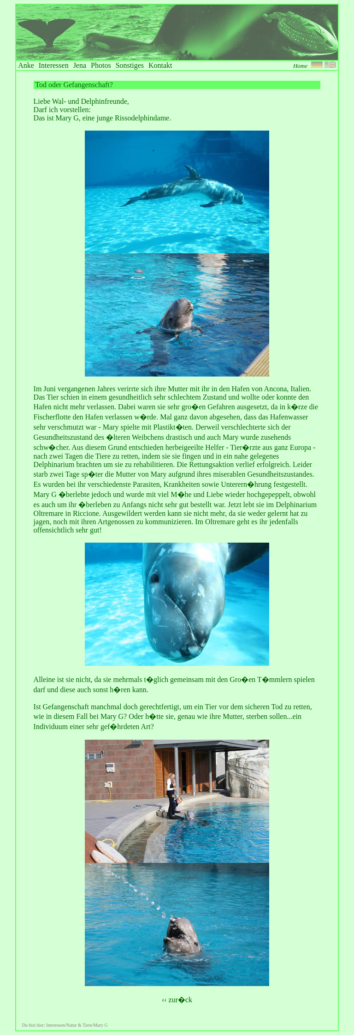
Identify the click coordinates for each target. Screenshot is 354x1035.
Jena (79, 65)
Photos (101, 65)
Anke (26, 65)
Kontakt (160, 65)
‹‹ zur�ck (177, 1000)
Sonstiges (130, 65)
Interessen (54, 65)
